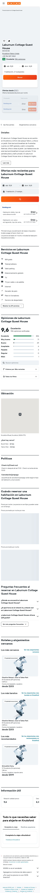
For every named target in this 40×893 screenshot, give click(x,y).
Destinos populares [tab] (28, 827)
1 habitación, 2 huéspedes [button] (14, 72)
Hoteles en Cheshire (11, 891)
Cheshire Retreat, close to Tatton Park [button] (15, 677)
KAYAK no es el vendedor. (21, 868)
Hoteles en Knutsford (13, 840)
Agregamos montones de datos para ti (21, 872)
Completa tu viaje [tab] (10, 827)
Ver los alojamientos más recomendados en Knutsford (30, 738)
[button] (3, 3)
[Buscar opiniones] (22, 362)
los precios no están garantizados (18, 862)
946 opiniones (20, 59)
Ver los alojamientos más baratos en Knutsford (30, 694)
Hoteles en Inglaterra (27, 889)
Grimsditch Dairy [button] (8, 766)
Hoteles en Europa (29, 887)
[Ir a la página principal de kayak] (14, 3)
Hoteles (19, 887)
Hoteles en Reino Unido (11, 889)
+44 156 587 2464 (9, 56)
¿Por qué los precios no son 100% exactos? (21, 876)
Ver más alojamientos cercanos (31, 651)
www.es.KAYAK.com (8, 887)
